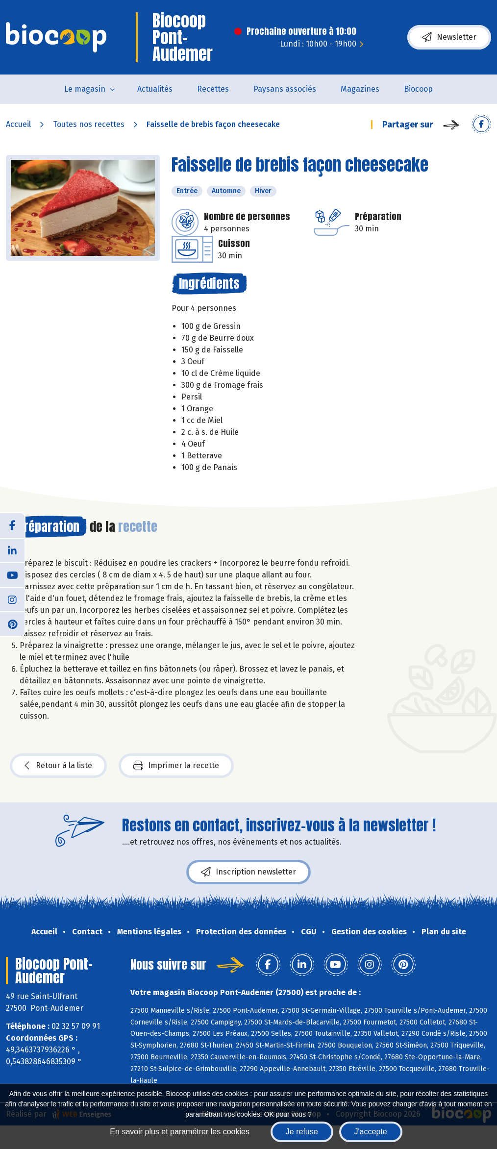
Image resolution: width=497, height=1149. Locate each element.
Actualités (155, 89)
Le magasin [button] (84, 89)
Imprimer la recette (176, 766)
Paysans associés (284, 89)
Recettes (213, 89)
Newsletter (449, 37)
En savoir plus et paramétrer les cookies (179, 1131)
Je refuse (302, 1131)
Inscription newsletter (248, 872)
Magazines (360, 89)
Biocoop (418, 89)
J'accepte (370, 1131)
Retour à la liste (58, 766)
